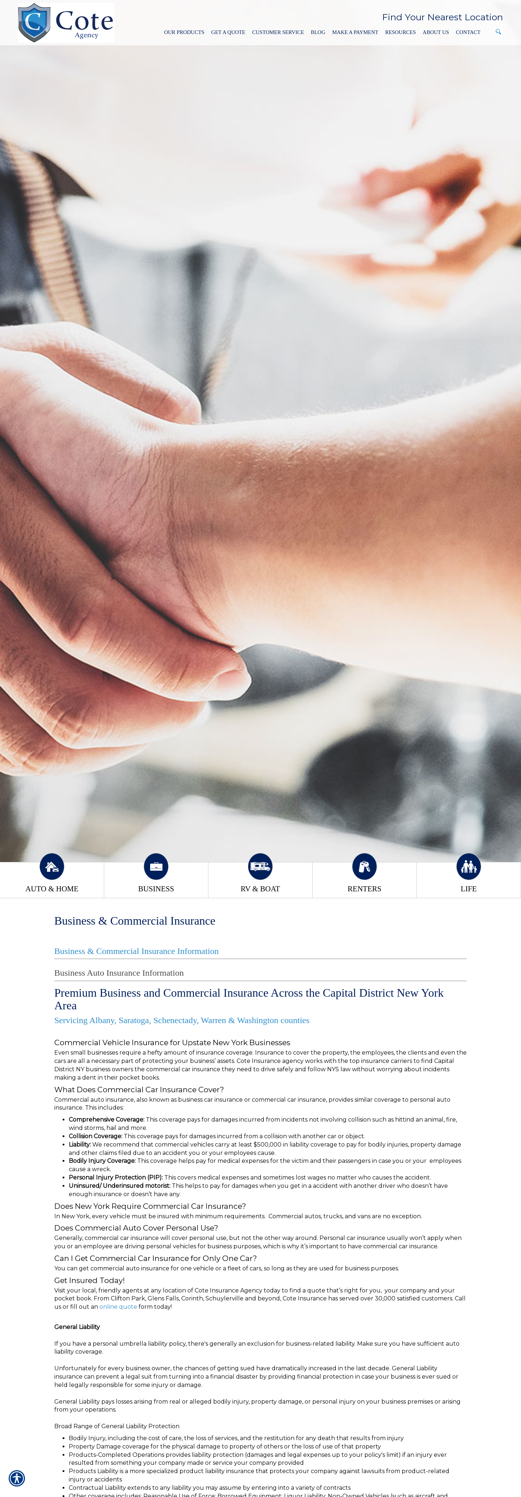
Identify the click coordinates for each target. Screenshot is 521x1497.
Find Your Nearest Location (442, 17)
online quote (118, 1306)
